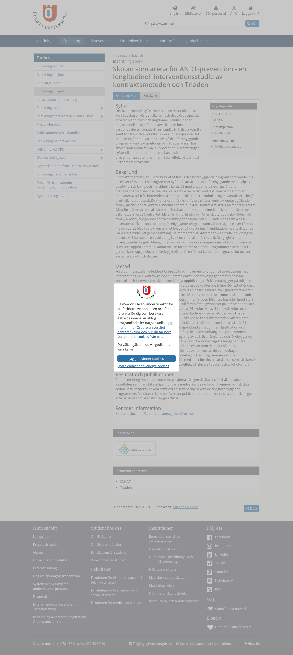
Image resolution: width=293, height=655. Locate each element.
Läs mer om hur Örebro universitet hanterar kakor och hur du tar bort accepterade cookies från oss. (145, 330)
